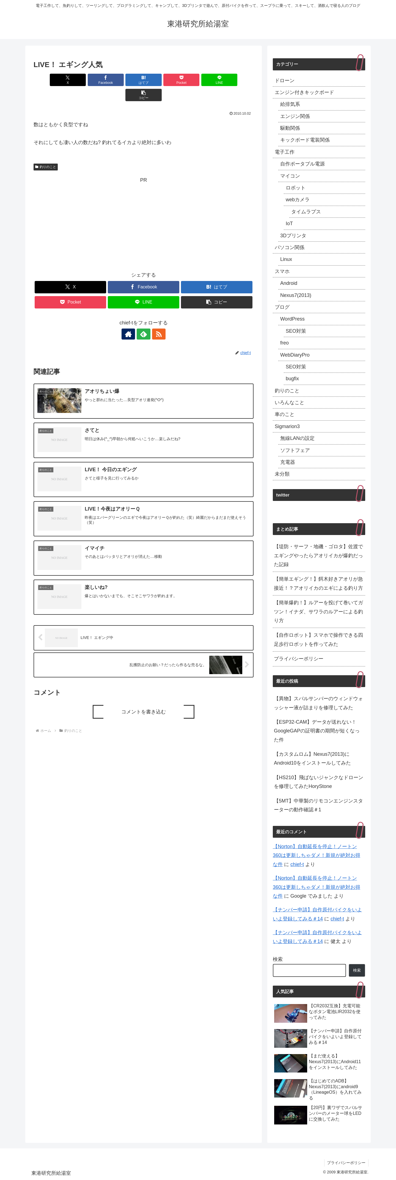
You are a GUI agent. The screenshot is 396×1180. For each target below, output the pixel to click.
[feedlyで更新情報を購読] (143, 318)
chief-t (297, 864)
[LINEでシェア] (199, 80)
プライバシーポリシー (298, 658)
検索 (278, 959)
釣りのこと (45, 152)
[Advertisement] (144, 207)
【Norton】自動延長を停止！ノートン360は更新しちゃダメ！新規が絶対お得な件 (316, 855)
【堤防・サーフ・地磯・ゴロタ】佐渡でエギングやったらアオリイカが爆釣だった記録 (318, 555)
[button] (236, 80)
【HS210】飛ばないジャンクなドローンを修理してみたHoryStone (318, 782)
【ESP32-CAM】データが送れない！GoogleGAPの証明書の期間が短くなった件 (317, 731)
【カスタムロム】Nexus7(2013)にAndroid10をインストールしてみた (312, 758)
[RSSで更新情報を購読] (156, 318)
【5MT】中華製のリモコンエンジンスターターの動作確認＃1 (318, 805)
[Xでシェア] (51, 80)
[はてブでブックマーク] (125, 80)
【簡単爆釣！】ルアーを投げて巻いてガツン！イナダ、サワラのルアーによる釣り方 (318, 611)
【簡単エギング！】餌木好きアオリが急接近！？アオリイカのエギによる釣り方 (318, 583)
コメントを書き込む (143, 696)
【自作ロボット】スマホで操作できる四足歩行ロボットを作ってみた (318, 639)
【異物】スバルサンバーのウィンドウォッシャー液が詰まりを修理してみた (318, 703)
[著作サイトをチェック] (130, 318)
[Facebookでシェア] (88, 80)
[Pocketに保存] (162, 80)
